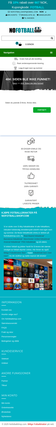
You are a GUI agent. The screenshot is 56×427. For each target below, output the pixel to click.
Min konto (11, 15)
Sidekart (5, 359)
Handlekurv (44, 15)
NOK (42, 12)
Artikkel (4, 363)
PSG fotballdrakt (29, 242)
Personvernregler (8, 336)
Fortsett (42, 110)
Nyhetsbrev (6, 416)
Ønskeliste (6, 412)
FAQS (4, 328)
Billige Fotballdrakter (37, 424)
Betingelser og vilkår (10, 341)
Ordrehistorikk (7, 407)
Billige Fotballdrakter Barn (15, 253)
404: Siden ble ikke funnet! (31, 83)
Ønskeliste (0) (27, 15)
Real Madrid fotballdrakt (34, 236)
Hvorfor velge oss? (9, 314)
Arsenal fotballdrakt (12, 242)
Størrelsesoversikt (9, 323)
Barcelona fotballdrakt (13, 239)
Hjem (15, 83)
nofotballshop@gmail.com (23, 12)
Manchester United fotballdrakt (37, 239)
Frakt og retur (7, 332)
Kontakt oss (6, 310)
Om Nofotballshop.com (11, 319)
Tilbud (4, 385)
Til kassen (28, 18)
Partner (4, 381)
